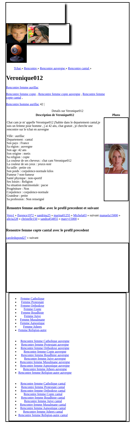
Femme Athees (32, 326)
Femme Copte (32, 309)
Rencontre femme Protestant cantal (43, 387)
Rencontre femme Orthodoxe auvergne (45, 348)
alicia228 (12, 218)
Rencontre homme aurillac (22, 104)
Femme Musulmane (32, 319)
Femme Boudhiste (32, 312)
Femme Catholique (32, 298)
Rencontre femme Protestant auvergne (45, 344)
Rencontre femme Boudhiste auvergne (45, 355)
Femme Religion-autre (32, 330)
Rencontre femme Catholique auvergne (44, 341)
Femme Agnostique (32, 323)
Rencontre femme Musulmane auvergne (45, 362)
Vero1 (10, 215)
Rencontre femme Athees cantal (43, 411)
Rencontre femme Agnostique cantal (43, 408)
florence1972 (25, 215)
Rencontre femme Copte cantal (43, 394)
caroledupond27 (16, 237)
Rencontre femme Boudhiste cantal (43, 397)
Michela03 (80, 215)
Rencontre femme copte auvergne (59, 94)
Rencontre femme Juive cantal (43, 401)
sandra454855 (49, 218)
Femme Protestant (32, 302)
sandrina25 (44, 215)
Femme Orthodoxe (32, 305)
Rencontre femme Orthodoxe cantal (43, 390)
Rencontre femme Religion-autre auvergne (45, 372)
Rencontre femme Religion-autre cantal (43, 415)
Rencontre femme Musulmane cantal (43, 404)
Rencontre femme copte (21, 94)
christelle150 (29, 218)
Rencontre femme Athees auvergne (45, 369)
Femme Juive (32, 316)
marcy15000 (69, 218)
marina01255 (62, 215)
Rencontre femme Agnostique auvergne (45, 365)
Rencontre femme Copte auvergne (45, 351)
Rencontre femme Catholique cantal (43, 383)
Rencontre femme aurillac (22, 87)
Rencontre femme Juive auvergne (45, 358)
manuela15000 (108, 215)
